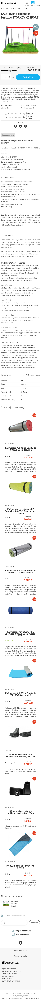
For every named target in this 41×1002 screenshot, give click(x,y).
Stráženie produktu (29, 117)
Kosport (31, 108)
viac (10, 101)
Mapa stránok (34, 998)
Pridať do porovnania (14, 117)
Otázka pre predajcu (29, 114)
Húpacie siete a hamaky (20, 8)
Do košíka (28, 77)
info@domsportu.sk (23, 931)
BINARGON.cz (23, 998)
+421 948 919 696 (22, 934)
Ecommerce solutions (10, 998)
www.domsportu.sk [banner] (8, 4)
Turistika (7, 8)
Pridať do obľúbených (14, 114)
